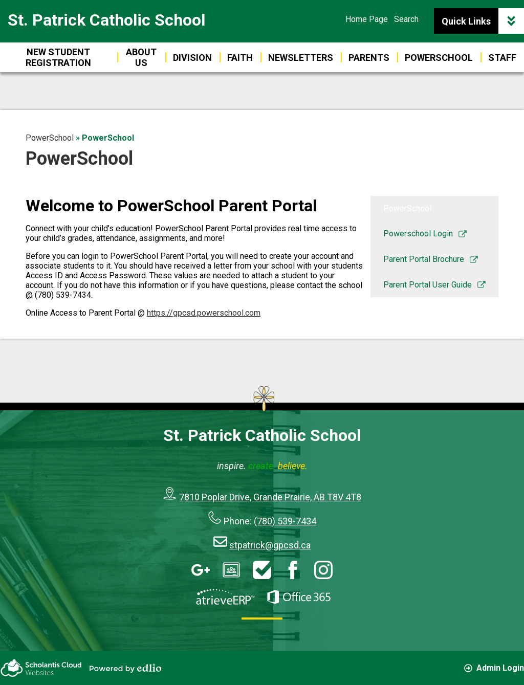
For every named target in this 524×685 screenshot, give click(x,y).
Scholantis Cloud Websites (41, 668)
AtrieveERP (225, 597)
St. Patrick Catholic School (106, 20)
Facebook (292, 570)
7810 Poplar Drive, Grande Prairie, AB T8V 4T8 (270, 497)
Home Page (366, 19)
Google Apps (200, 570)
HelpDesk (262, 570)
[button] (369, 57)
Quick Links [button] (483, 21)
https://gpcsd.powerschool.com (203, 313)
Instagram (323, 570)
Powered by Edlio (125, 668)
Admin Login (494, 668)
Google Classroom (231, 570)
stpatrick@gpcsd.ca (270, 545)
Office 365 (299, 597)
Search (406, 19)
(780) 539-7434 (285, 521)
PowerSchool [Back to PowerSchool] (50, 138)
